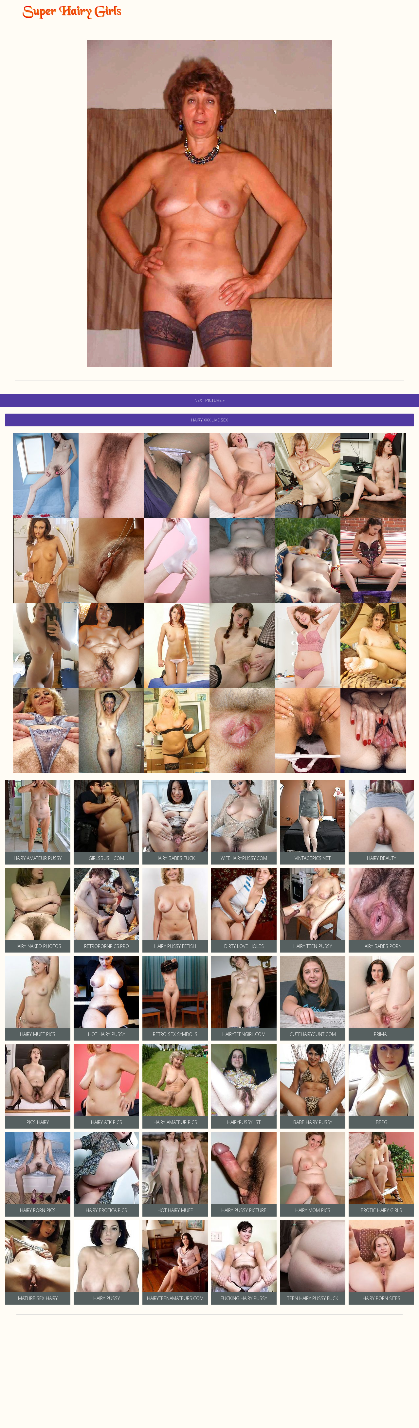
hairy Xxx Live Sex (209, 420)
